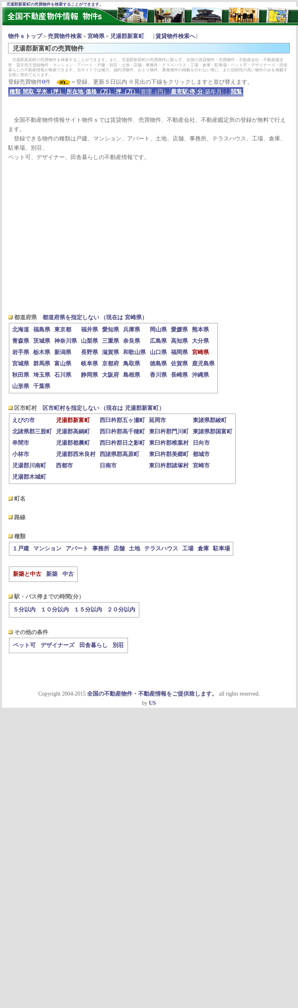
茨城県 (41, 341)
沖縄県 (200, 375)
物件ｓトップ (25, 36)
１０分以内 (54, 610)
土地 (134, 548)
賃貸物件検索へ (175, 36)
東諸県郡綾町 (210, 420)
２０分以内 (121, 610)
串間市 (20, 443)
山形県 (20, 386)
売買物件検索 (65, 36)
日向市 (201, 443)
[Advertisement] (149, 237)
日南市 (108, 466)
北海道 (20, 330)
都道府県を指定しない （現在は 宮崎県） (95, 317)
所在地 (74, 92)
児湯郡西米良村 (76, 454)
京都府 (110, 364)
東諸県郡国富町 (212, 432)
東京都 (62, 330)
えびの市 (23, 420)
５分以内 (24, 610)
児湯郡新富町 (127, 36)
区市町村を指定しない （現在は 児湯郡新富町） (103, 408)
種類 (15, 92)
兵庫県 (131, 330)
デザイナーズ (57, 645)
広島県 (158, 341)
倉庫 (203, 548)
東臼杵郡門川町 (169, 432)
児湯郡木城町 (29, 477)
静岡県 (89, 375)
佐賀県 (179, 364)
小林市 (20, 454)
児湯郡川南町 (29, 466)
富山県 (62, 364)
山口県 (158, 352)
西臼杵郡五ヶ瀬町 (122, 420)
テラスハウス (161, 548)
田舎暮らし (93, 645)
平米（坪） (50, 92)
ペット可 (24, 645)
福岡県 (179, 352)
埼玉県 (41, 375)
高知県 (179, 341)
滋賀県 (110, 352)
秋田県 (20, 375)
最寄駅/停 (183, 92)
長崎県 (179, 375)
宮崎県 (95, 36)
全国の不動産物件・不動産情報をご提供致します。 (152, 694)
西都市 (64, 466)
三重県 (110, 341)
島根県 (131, 375)
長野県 (89, 352)
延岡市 (157, 420)
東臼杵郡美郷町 (169, 454)
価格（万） (99, 92)
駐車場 (221, 548)
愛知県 (110, 330)
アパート (77, 548)
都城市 (201, 454)
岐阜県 (89, 364)
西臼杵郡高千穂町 (122, 432)
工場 (188, 548)
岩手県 (20, 352)
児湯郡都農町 (73, 443)
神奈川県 (65, 341)
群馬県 (41, 364)
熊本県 (200, 330)
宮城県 (20, 364)
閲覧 (236, 92)
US (152, 703)
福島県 (41, 330)
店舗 (119, 548)
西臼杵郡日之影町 (122, 443)
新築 (51, 574)
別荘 (118, 645)
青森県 (20, 341)
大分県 (200, 341)
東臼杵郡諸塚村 (169, 466)
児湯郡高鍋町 (73, 432)
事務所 (100, 548)
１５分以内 (88, 610)
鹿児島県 (203, 364)
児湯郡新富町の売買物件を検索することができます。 (54, 4)
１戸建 (20, 548)
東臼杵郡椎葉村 (169, 443)
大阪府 (110, 375)
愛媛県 (179, 330)
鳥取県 (131, 364)
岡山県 (158, 330)
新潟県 (62, 352)
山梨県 (89, 341)
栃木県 (41, 352)
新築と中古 (27, 574)
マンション (47, 548)
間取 (28, 92)
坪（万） (127, 92)
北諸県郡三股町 (32, 432)
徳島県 (158, 364)
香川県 (158, 375)
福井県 (89, 330)
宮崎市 (201, 466)
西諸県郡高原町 (119, 454)
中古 (68, 574)
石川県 (62, 375)
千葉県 (41, 386)
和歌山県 (134, 352)
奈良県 (131, 341)
